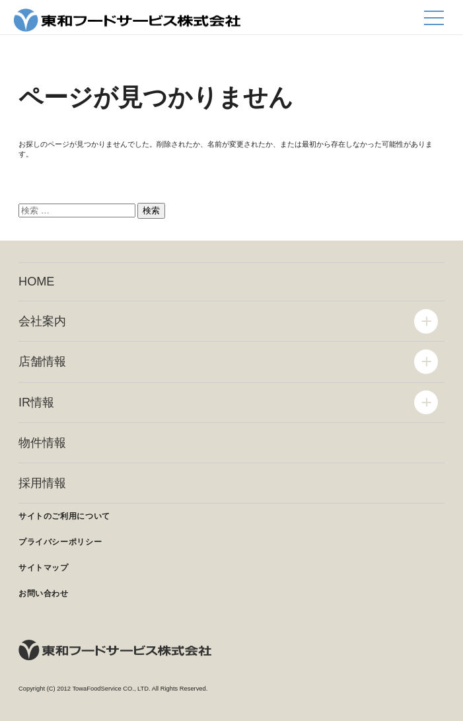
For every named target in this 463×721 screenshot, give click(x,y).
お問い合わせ (43, 593)
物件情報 (42, 442)
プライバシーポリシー (60, 542)
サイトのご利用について (64, 516)
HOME (36, 281)
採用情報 (42, 483)
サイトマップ (43, 567)
